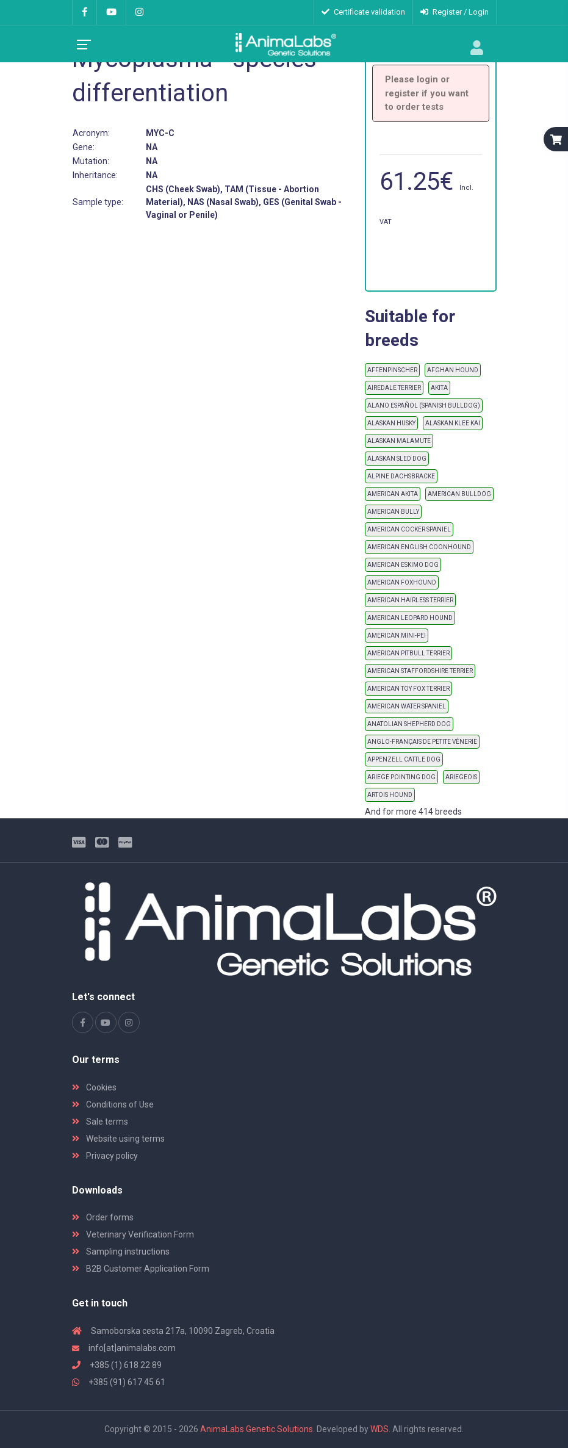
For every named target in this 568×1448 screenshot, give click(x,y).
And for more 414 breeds (413, 811)
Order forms (103, 1217)
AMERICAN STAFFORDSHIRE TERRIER (420, 671)
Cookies (94, 1087)
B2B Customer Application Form (140, 1268)
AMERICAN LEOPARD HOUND (410, 617)
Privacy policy (105, 1156)
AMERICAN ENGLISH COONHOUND (419, 547)
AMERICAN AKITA (392, 494)
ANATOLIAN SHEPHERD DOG (409, 724)
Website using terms (118, 1139)
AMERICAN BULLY (393, 511)
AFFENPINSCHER (392, 370)
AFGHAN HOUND (452, 370)
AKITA (439, 387)
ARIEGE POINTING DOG (401, 777)
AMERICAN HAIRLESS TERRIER (410, 600)
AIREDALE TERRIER (394, 387)
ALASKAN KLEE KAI (452, 423)
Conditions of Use (113, 1104)
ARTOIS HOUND (389, 794)
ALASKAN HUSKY (391, 423)
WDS (379, 1429)
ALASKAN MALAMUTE (399, 441)
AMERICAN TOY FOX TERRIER (408, 688)
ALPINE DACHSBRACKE (401, 476)
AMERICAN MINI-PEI (396, 635)
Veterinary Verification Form (133, 1234)
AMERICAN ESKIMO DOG (403, 564)
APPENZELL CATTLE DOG (403, 759)
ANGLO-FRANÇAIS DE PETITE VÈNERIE (422, 741)
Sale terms (100, 1121)
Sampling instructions (121, 1251)
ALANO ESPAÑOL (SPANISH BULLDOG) (423, 405)
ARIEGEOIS (461, 777)
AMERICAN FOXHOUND (401, 582)
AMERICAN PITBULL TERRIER (408, 653)
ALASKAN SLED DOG (396, 458)
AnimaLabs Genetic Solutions (256, 1429)
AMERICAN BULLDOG (459, 494)
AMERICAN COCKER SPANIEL (409, 529)
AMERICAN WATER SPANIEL (406, 706)
